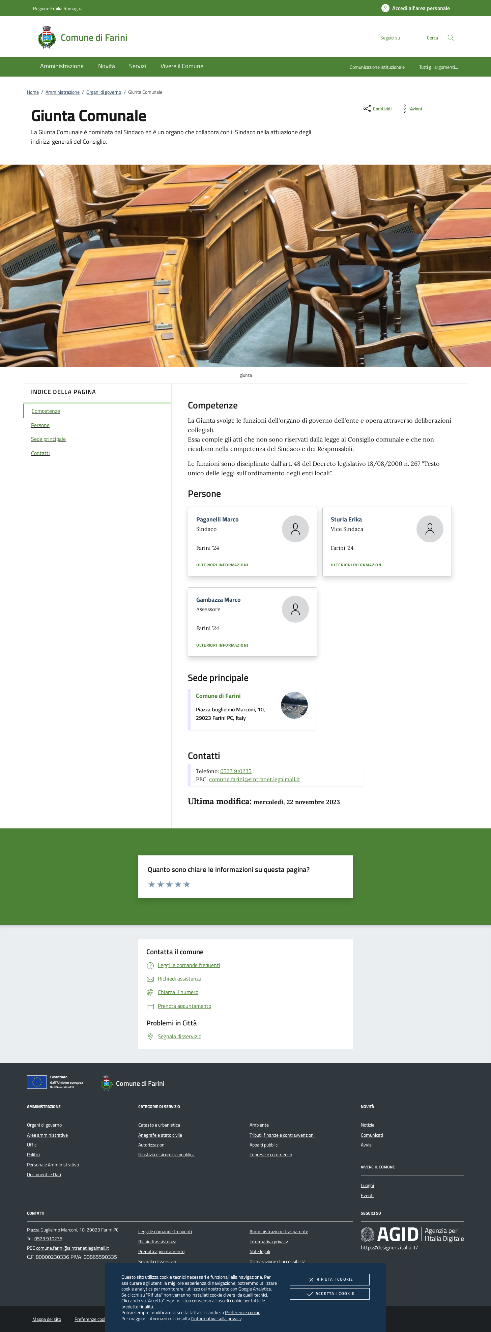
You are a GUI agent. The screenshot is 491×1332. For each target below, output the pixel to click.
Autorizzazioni (152, 1145)
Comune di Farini (218, 695)
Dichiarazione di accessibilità (278, 1261)
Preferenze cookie (242, 1312)
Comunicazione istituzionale (377, 66)
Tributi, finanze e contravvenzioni (282, 1135)
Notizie (367, 1125)
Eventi (367, 1195)
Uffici (32, 1145)
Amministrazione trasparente (279, 1231)
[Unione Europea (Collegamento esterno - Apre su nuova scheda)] (57, 1083)
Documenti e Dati (44, 1174)
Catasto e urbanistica (159, 1125)
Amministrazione (63, 92)
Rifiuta (329, 1279)
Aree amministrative (47, 1135)
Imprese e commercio (271, 1154)
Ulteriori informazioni (222, 565)
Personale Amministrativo (53, 1164)
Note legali (260, 1251)
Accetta (329, 1293)
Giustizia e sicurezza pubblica (166, 1154)
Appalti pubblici (264, 1145)
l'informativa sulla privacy (216, 1318)
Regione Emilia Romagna (58, 8)
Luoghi (367, 1185)
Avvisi (367, 1145)
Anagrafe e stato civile (160, 1135)
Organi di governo (103, 92)
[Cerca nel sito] (450, 37)
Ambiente (259, 1125)
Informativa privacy (269, 1241)
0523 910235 (236, 771)
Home (33, 92)
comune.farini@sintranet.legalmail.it (254, 779)
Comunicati (372, 1135)
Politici (33, 1154)
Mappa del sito (46, 1319)
